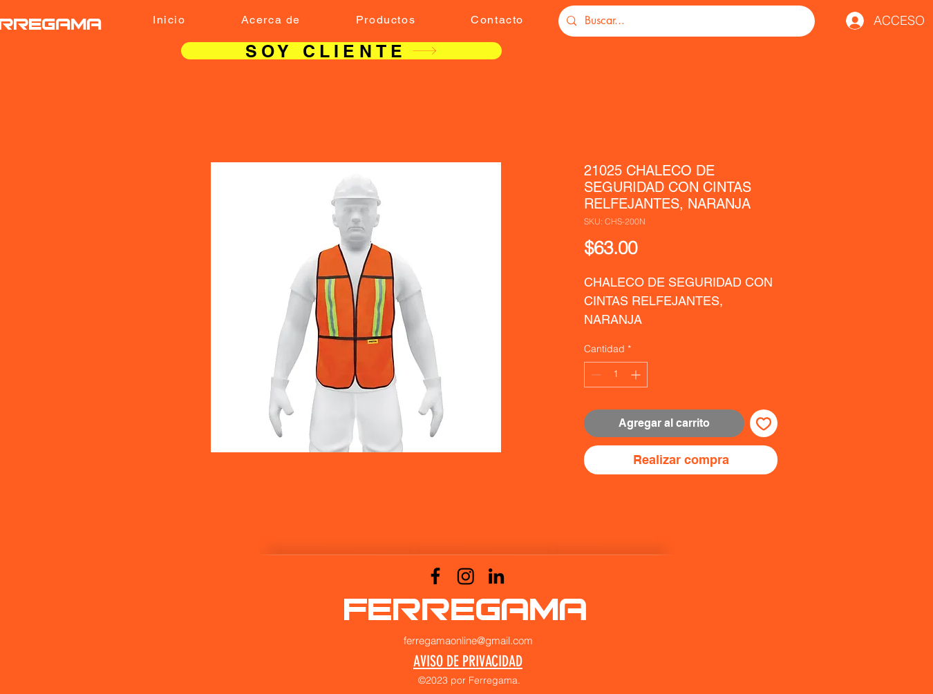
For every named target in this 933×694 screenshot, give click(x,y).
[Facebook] (435, 576)
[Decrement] (594, 375)
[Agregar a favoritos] (764, 423)
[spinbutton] (615, 375)
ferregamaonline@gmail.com (468, 640)
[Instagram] (466, 576)
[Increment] (636, 375)
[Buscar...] (685, 21)
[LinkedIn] (496, 576)
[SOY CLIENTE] (341, 50)
